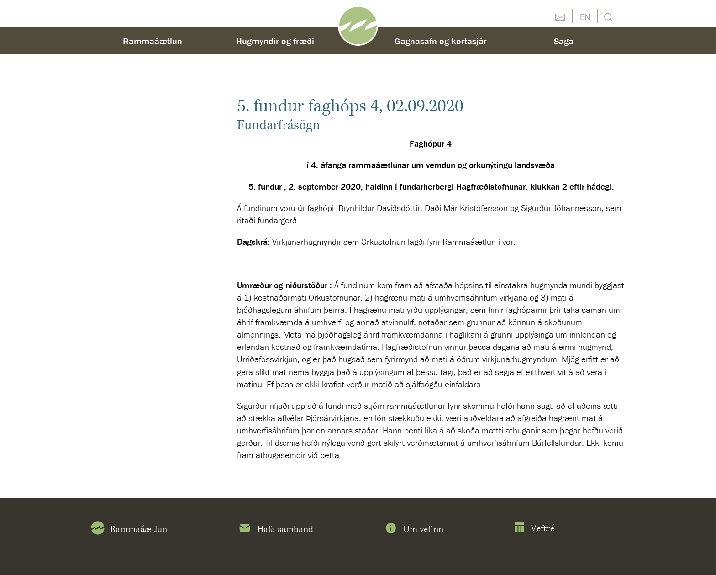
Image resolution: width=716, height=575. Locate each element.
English (585, 16)
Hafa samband (275, 529)
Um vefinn (413, 529)
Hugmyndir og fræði (275, 41)
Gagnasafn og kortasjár (441, 41)
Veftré (534, 528)
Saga (564, 41)
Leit (607, 16)
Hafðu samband (560, 16)
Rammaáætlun (152, 41)
